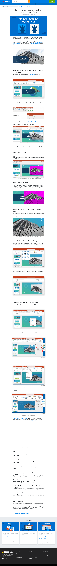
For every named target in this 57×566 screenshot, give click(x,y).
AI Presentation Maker (19, 557)
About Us (17, 553)
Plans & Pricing (18, 556)
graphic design (39, 510)
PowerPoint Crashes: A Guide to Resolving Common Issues (28, 536)
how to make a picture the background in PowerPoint (22, 513)
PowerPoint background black (33, 422)
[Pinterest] (6, 558)
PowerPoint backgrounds (35, 43)
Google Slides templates (17, 43)
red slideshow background (33, 420)
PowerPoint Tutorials (14, 6)
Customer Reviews (18, 558)
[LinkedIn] (2, 558)
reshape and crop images (17, 41)
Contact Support (47, 555)
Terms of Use (36, 556)
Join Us (52, 1)
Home (4, 6)
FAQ (29, 553)
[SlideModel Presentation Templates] (6, 1)
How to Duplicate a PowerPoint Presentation (10, 536)
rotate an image (40, 39)
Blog (8, 6)
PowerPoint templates (38, 42)
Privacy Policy (31, 556)
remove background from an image (36, 504)
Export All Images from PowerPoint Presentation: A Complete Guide (45, 537)
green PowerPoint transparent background (20, 418)
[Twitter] (3, 558)
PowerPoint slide (32, 74)
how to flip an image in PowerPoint (27, 512)
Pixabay (21, 147)
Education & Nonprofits (32, 554)
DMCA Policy (31, 558)
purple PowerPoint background (18, 422)
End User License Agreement (33, 557)
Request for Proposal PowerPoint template (35, 121)
